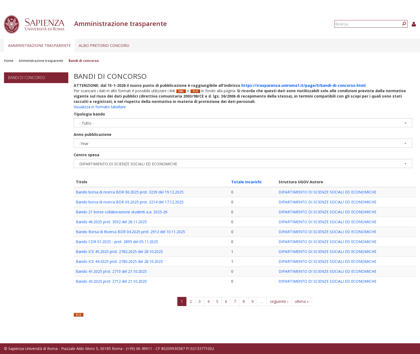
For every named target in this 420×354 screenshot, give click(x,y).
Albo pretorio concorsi (104, 45)
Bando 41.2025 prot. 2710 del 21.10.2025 (111, 271)
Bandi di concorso (26, 77)
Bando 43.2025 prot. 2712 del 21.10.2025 (111, 281)
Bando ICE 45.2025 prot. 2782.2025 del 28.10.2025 (119, 251)
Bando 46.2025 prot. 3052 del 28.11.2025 (111, 221)
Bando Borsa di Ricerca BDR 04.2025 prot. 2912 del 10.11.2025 (130, 231)
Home (8, 60)
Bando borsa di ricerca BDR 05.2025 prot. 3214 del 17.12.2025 (129, 201)
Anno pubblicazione (92, 134)
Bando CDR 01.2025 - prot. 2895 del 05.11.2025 (117, 241)
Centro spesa (86, 154)
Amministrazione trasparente (39, 45)
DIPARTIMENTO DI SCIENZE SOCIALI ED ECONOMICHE (327, 192)
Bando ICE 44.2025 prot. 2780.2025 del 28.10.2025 (119, 261)
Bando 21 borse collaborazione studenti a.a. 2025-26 (121, 211)
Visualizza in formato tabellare (100, 106)
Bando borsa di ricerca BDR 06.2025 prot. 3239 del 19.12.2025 (129, 192)
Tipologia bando (89, 114)
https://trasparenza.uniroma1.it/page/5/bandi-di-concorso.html (303, 85)
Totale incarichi (246, 181)
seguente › (279, 301)
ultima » (302, 301)
